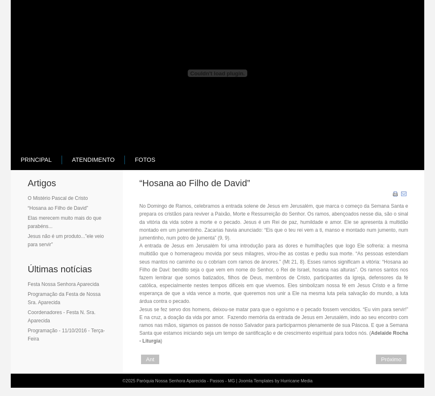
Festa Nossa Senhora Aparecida (63, 284)
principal (36, 159)
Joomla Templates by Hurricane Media (276, 380)
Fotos (145, 159)
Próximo (391, 359)
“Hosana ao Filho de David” (58, 208)
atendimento (93, 159)
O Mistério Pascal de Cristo (58, 198)
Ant (150, 359)
